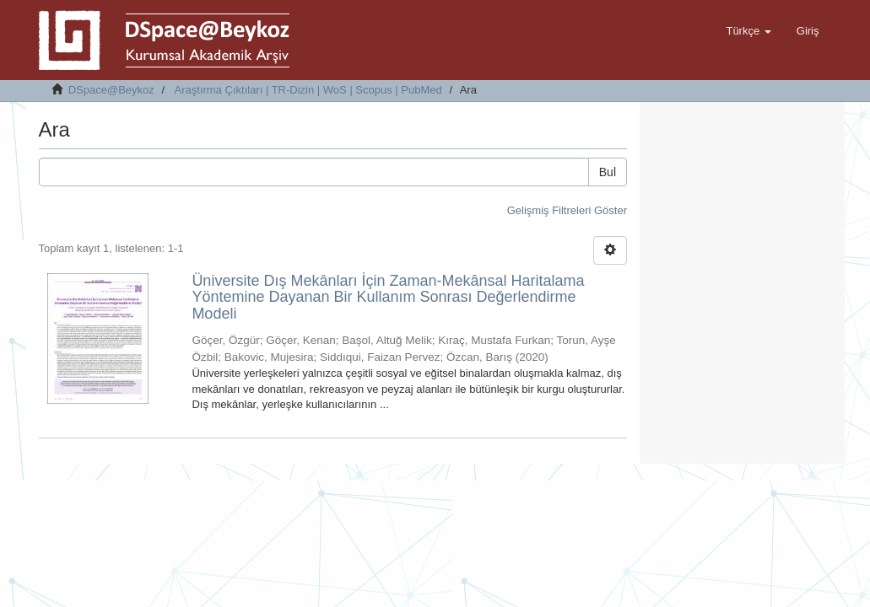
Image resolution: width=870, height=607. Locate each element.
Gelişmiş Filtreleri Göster (567, 210)
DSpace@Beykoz (111, 89)
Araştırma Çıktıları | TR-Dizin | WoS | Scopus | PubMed (308, 89)
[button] (748, 31)
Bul (607, 172)
